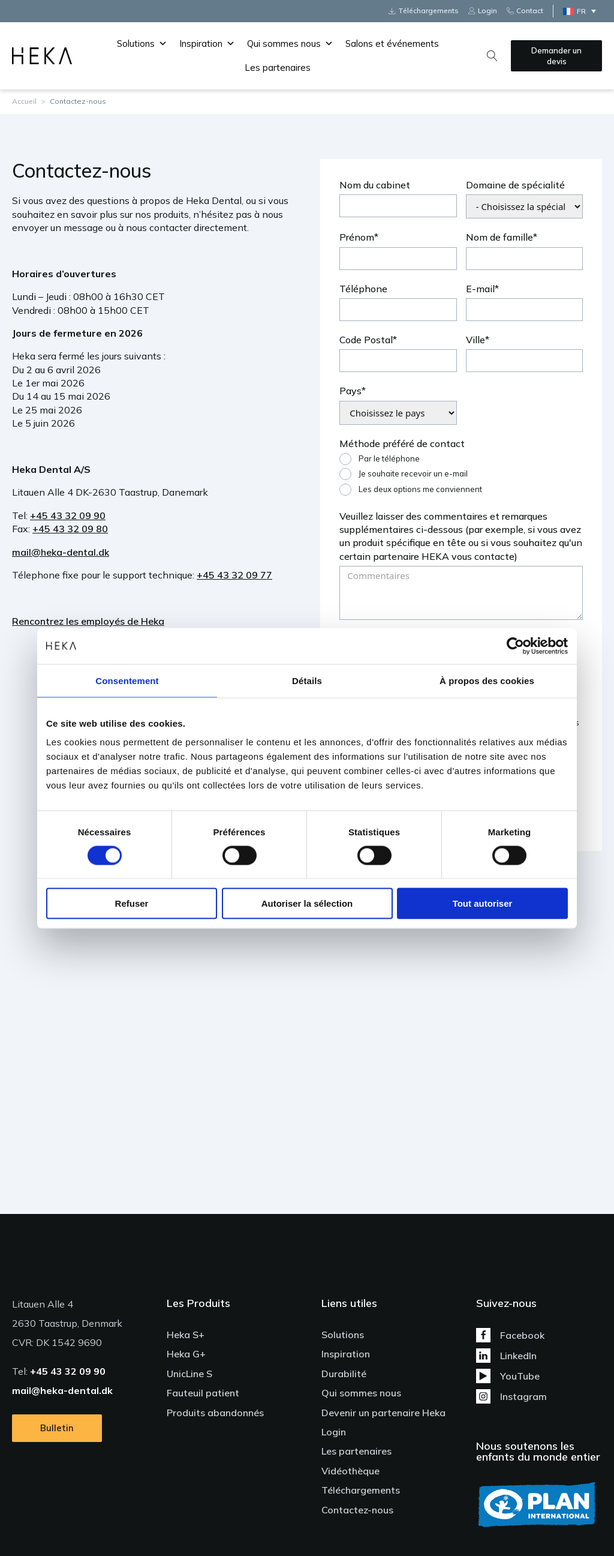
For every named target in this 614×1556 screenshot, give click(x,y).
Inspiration (207, 44)
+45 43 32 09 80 (70, 529)
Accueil (24, 101)
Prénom (356, 237)
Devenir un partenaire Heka (383, 1413)
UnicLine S (189, 1374)
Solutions (142, 44)
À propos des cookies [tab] (487, 680)
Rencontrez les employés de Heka (88, 621)
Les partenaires (278, 67)
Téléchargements (360, 1490)
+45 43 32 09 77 (234, 575)
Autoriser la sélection (307, 903)
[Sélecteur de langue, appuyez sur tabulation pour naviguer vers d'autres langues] (582, 11)
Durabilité (343, 1374)
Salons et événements (392, 43)
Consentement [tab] (126, 680)
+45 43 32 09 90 (68, 515)
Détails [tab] (307, 680)
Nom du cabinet (374, 185)
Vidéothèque (350, 1471)
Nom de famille (499, 237)
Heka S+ (185, 1335)
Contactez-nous (357, 1510)
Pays (350, 391)
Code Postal (366, 340)
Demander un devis (556, 56)
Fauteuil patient (203, 1393)
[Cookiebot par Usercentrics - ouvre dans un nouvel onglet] (515, 646)
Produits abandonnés (215, 1413)
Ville (475, 340)
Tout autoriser (483, 903)
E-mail (480, 289)
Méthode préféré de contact (402, 443)
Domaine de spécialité (515, 185)
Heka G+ (186, 1354)
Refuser (132, 903)
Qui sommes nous (290, 44)
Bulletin (57, 1425)
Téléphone (363, 289)
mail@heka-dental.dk (60, 552)
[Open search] (492, 56)
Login (333, 1432)
